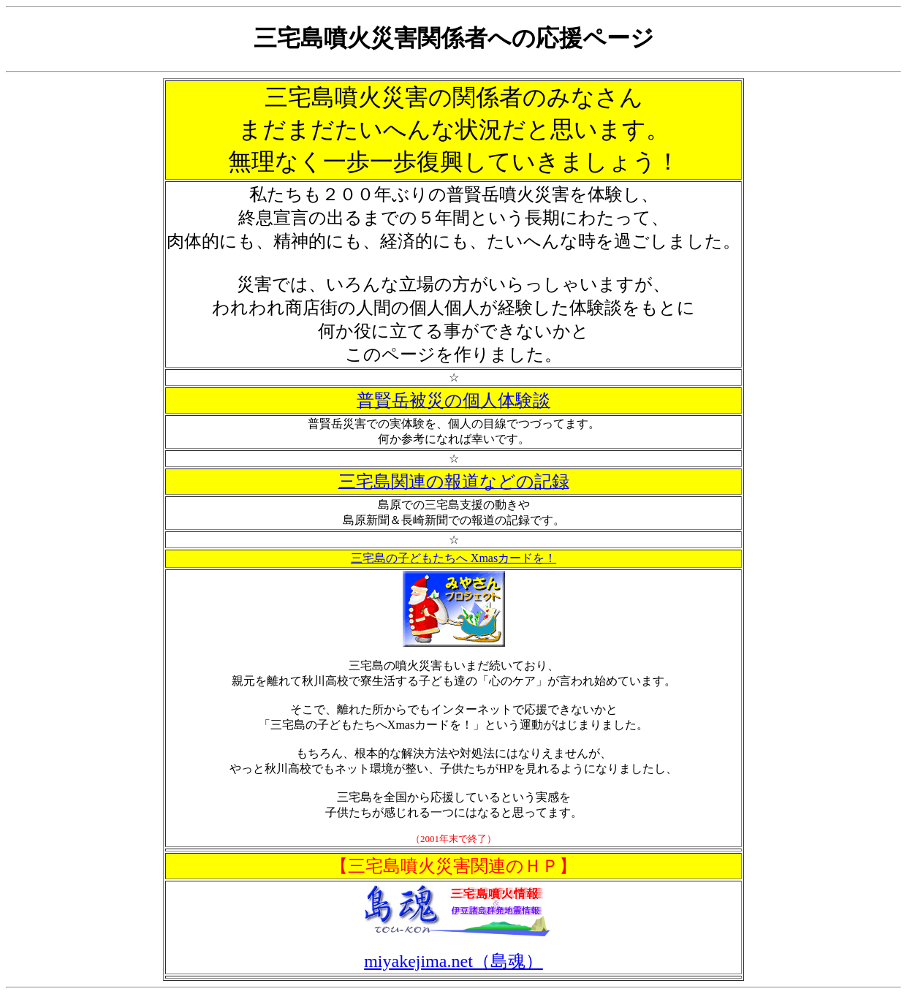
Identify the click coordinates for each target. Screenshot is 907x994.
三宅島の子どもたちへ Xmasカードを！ (453, 558)
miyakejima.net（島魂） (453, 961)
